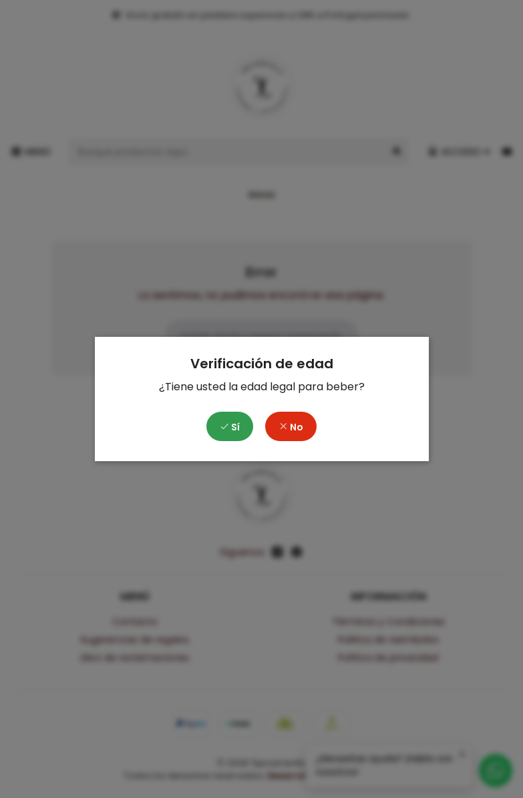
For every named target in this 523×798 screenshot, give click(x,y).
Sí (230, 427)
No (291, 427)
